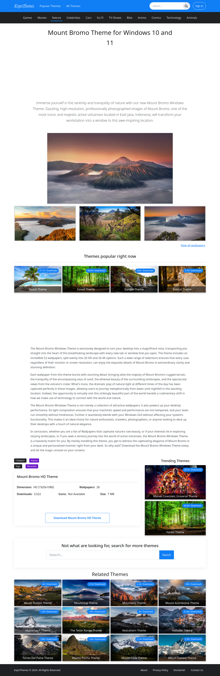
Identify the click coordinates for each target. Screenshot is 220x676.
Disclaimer (179, 670)
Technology (174, 18)
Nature (56, 18)
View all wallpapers (193, 245)
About (144, 670)
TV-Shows (115, 18)
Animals (192, 18)
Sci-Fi (100, 18)
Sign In (199, 6)
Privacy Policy (160, 670)
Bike (129, 18)
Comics (156, 18)
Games (27, 18)
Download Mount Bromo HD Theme (77, 518)
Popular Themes (50, 6)
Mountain (32, 466)
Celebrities (73, 18)
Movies (42, 18)
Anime (142, 18)
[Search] (186, 5)
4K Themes (73, 6)
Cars (88, 18)
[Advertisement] (110, 73)
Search (166, 555)
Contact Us (197, 670)
